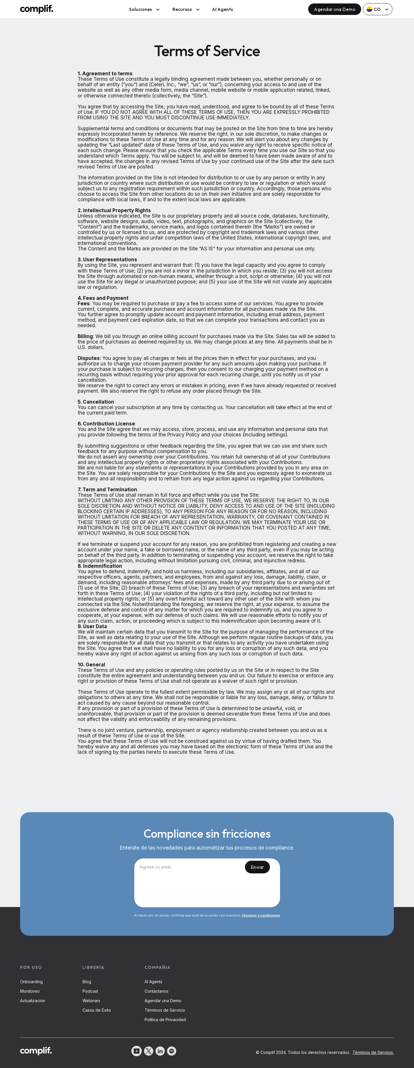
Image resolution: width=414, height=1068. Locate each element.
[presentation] (207, 891)
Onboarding (31, 981)
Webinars (91, 1000)
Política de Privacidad (165, 1019)
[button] (143, 9)
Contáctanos (156, 991)
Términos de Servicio (165, 1010)
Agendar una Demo (334, 9)
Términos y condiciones (260, 915)
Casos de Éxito (97, 1010)
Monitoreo (30, 991)
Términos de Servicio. (373, 1052)
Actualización (32, 1000)
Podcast (90, 991)
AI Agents (222, 9)
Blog (87, 981)
